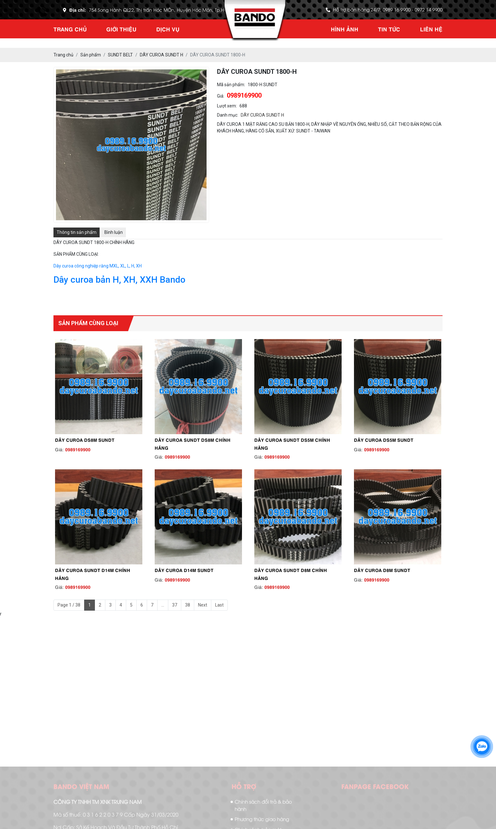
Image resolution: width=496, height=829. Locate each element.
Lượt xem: (227, 105)
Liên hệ (431, 29)
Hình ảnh (344, 29)
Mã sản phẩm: (231, 84)
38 (187, 604)
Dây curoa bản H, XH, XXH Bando (119, 279)
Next (202, 604)
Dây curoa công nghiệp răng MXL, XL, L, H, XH (97, 265)
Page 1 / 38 (69, 604)
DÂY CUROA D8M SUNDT (382, 570)
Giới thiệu (121, 29)
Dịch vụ (167, 29)
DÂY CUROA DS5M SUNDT (383, 439)
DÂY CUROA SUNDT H (262, 115)
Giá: (220, 96)
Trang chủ (70, 29)
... (162, 604)
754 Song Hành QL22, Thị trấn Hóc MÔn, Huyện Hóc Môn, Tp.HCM (160, 10)
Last (219, 604)
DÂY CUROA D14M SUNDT (184, 570)
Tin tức (389, 29)
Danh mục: (227, 115)
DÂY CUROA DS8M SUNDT (85, 439)
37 (174, 604)
